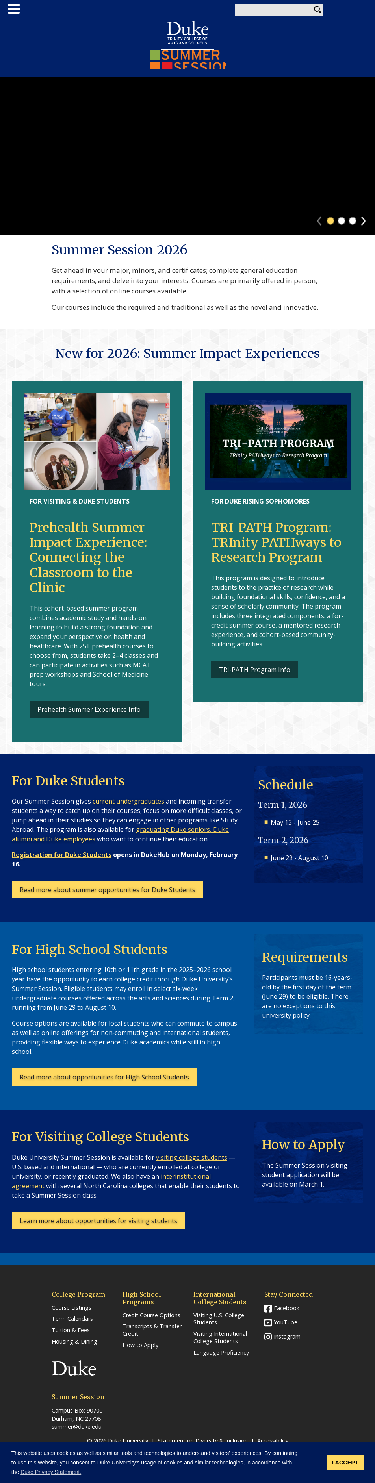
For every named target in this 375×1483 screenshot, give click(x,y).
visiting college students (191, 1157)
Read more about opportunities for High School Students (104, 1077)
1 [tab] (330, 221)
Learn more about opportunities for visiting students (98, 1220)
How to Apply (140, 1345)
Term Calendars (72, 1318)
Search (317, 10)
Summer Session (188, 59)
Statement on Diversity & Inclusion (203, 1440)
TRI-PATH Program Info (254, 669)
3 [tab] (352, 221)
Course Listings (71, 1307)
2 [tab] (341, 221)
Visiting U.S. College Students (218, 1319)
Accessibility (272, 1440)
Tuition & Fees (71, 1330)
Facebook (286, 1308)
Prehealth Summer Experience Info (89, 709)
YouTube (285, 1322)
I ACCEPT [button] (345, 1462)
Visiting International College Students (220, 1337)
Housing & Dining (74, 1341)
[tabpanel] (187, 156)
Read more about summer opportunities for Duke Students (107, 889)
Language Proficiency (221, 1352)
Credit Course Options (151, 1315)
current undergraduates (128, 801)
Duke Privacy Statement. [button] (50, 1472)
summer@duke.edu (77, 1426)
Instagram (287, 1336)
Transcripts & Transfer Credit (152, 1330)
